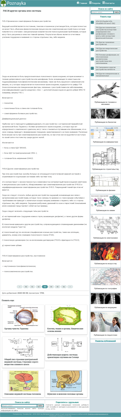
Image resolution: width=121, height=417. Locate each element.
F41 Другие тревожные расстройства (105, 43)
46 (64, 287)
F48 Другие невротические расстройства (107, 49)
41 (32, 287)
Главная (83, 3)
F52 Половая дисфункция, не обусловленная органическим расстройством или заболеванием (107, 59)
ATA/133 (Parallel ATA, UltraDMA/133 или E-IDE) (105, 22)
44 (51, 287)
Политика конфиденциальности (98, 414)
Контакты (109, 3)
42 (38, 287)
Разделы (96, 3)
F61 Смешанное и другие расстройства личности (106, 68)
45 (57, 287)
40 (26, 287)
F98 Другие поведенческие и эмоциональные (107, 75)
